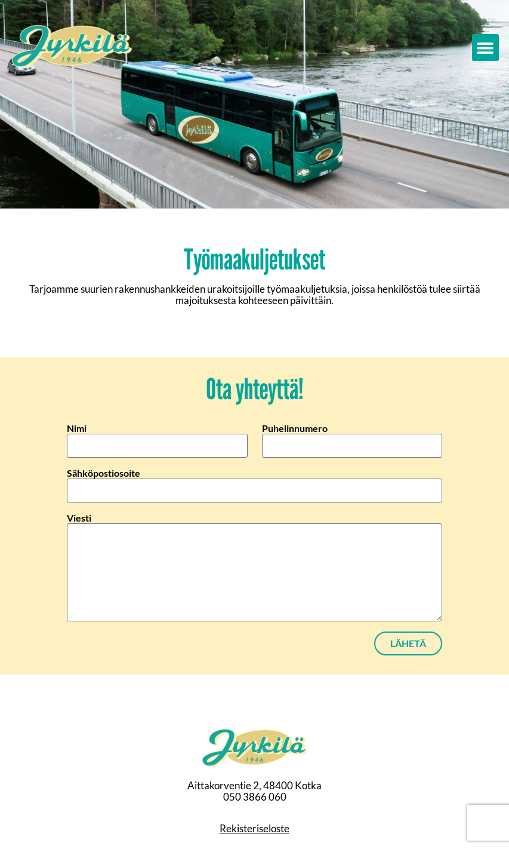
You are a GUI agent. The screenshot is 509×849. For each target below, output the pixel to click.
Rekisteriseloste (254, 828)
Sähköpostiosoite (103, 473)
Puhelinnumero (295, 428)
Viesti (79, 517)
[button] (485, 47)
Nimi (77, 428)
